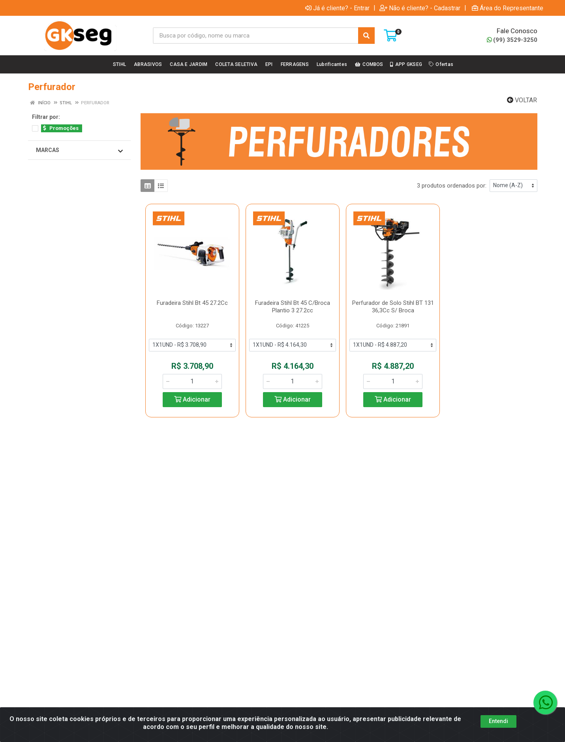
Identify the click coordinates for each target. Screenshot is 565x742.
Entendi (498, 721)
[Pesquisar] (366, 35)
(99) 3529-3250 (512, 39)
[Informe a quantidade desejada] (192, 381)
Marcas (79, 150)
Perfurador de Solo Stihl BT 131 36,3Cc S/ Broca (393, 306)
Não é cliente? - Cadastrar (419, 8)
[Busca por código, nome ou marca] (256, 35)
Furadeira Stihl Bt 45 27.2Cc (192, 302)
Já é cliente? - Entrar (337, 8)
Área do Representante (507, 8)
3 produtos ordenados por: (451, 185)
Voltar (522, 100)
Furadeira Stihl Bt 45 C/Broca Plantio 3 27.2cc (292, 306)
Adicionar (192, 399)
